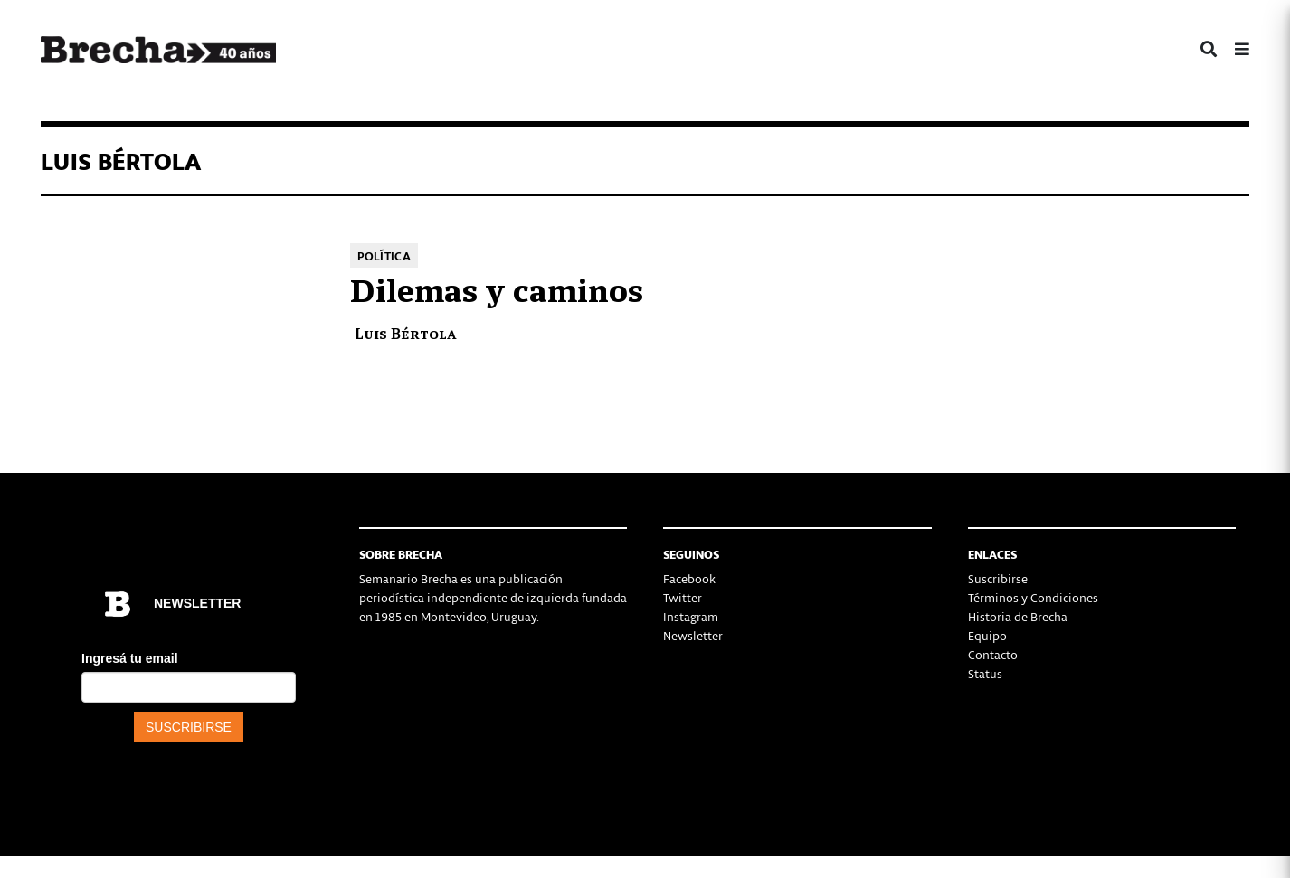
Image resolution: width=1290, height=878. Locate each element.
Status (985, 673)
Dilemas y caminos (496, 287)
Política (384, 255)
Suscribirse (998, 578)
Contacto (993, 654)
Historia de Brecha (1017, 616)
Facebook (689, 578)
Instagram (690, 616)
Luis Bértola (406, 332)
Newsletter (693, 635)
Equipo (987, 635)
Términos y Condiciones (1033, 597)
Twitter (682, 597)
